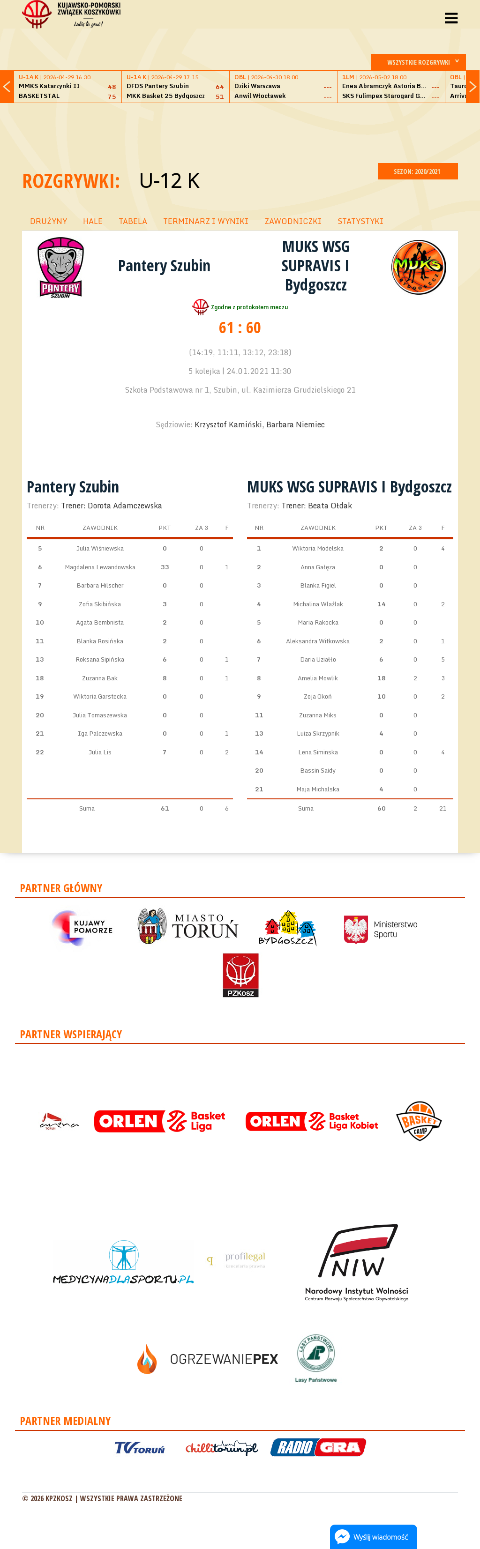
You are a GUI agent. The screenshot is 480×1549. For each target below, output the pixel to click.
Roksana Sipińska (99, 659)
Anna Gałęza (317, 567)
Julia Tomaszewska (100, 715)
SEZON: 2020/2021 (418, 171)
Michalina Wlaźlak (318, 604)
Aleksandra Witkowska (318, 641)
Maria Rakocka (318, 622)
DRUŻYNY (48, 221)
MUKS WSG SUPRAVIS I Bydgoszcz (316, 265)
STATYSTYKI (360, 221)
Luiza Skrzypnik (318, 733)
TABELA (133, 221)
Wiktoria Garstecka (100, 696)
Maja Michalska (317, 789)
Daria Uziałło (318, 659)
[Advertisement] (240, 132)
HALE (93, 221)
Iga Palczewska (100, 733)
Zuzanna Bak (100, 678)
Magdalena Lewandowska (100, 567)
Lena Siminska (318, 752)
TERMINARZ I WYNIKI (205, 221)
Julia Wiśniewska (100, 548)
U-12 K (168, 180)
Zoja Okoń (318, 696)
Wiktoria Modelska (318, 548)
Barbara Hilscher (100, 585)
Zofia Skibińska (100, 604)
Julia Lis (100, 752)
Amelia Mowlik (318, 678)
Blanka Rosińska (99, 641)
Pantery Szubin (164, 265)
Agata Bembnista (100, 622)
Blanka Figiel (318, 585)
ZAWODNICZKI (293, 221)
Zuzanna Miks (318, 715)
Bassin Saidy (318, 770)
